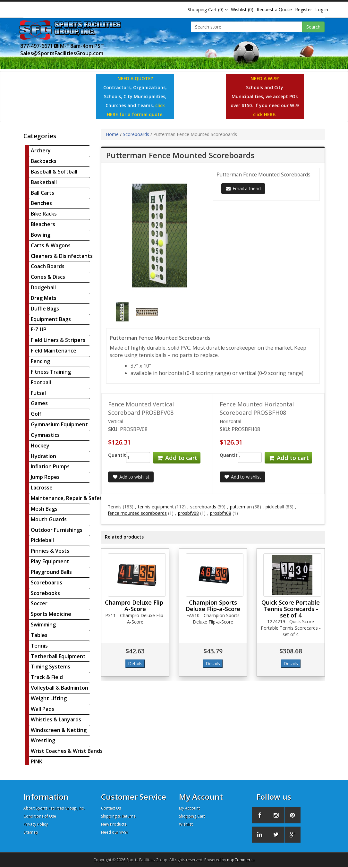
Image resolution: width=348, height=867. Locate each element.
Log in (321, 9)
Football (41, 382)
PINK (36, 761)
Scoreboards (46, 582)
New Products (113, 824)
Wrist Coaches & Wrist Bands (67, 750)
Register (303, 9)
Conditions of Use (39, 816)
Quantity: (112, 455)
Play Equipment (50, 561)
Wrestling (43, 740)
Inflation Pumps (50, 466)
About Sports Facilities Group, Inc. (54, 808)
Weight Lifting (49, 698)
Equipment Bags (51, 319)
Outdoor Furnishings (56, 529)
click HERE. (264, 114)
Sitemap (30, 832)
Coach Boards (47, 266)
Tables (39, 635)
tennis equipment (156, 507)
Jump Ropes (45, 476)
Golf (36, 413)
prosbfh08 (220, 513)
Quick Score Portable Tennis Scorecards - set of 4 (290, 609)
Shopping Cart (192, 816)
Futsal (38, 392)
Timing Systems (50, 666)
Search (313, 27)
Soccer (39, 603)
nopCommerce (241, 860)
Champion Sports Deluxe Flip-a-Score (213, 606)
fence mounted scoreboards (137, 513)
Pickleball (42, 540)
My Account (189, 808)
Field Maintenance (53, 350)
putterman (241, 507)
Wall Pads (42, 708)
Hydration (43, 456)
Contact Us (111, 808)
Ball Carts (42, 192)
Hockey (40, 445)
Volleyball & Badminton (59, 687)
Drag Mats (43, 298)
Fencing (40, 361)
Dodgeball (43, 287)
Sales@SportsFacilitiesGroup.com (61, 53)
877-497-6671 (39, 45)
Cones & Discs (48, 276)
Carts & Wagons (51, 245)
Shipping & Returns (118, 816)
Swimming (43, 624)
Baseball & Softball (54, 171)
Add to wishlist (130, 477)
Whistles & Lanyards (56, 719)
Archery (41, 150)
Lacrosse (42, 487)
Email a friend (243, 188)
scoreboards (203, 507)
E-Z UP (39, 329)
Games (39, 403)
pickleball (275, 507)
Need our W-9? (114, 832)
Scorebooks (45, 593)
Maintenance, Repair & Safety (68, 498)
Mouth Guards (49, 519)
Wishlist (186, 824)
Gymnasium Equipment (59, 424)
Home (112, 134)
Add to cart (176, 458)
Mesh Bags (44, 508)
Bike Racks (44, 213)
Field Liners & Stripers (58, 340)
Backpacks (43, 161)
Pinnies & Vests (50, 550)
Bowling (40, 234)
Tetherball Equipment (58, 656)
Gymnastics (45, 434)
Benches (41, 203)
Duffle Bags (45, 308)
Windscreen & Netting (59, 730)
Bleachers (43, 224)
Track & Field (47, 677)
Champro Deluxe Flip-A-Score (135, 606)
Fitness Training (51, 371)
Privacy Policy (35, 824)
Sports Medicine (51, 613)
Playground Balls (51, 571)
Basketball (44, 182)
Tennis (39, 645)
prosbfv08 (188, 513)
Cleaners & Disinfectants (62, 255)
